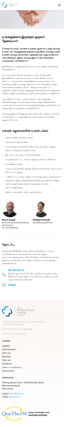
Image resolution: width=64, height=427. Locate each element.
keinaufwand (20, 333)
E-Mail (12, 285)
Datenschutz (8, 370)
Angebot (6, 345)
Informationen (9, 349)
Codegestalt (28, 329)
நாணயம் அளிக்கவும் (11, 367)
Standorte (7, 363)
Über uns (6, 353)
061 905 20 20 (16, 393)
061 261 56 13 (16, 270)
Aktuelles (6, 356)
